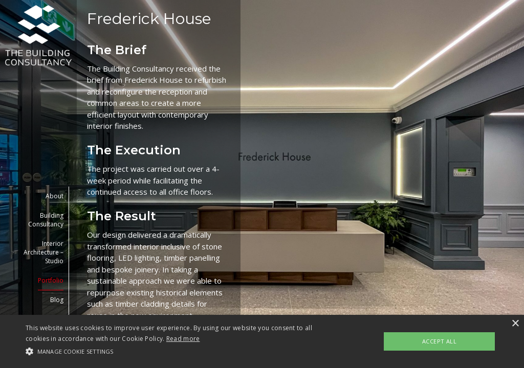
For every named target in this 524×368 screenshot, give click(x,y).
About (54, 196)
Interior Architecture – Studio (43, 252)
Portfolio (50, 280)
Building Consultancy (45, 219)
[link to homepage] (38, 35)
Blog (56, 299)
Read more (183, 338)
